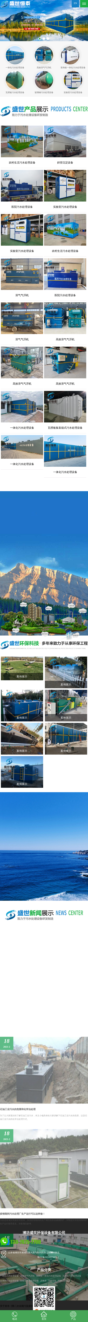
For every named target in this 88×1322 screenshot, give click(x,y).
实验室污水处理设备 (29, 1281)
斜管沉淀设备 (64, 1281)
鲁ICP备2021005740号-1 (48, 1257)
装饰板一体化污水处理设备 (48, 1276)
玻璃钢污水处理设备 (9, 1281)
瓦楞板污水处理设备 (72, 1276)
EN (75, 3)
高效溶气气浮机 (27, 1276)
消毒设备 (52, 1281)
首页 (44, 1315)
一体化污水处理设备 (9, 1276)
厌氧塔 (43, 1281)
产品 (73, 1315)
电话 (14, 1315)
